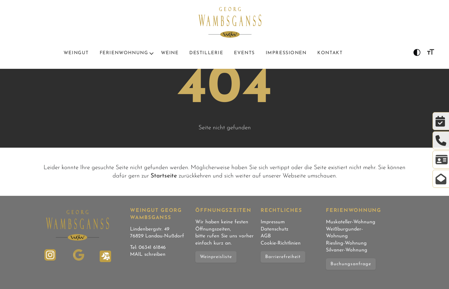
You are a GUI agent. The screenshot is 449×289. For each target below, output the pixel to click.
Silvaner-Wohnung (346, 250)
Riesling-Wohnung (346, 243)
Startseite (164, 176)
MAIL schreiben (148, 254)
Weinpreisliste (216, 257)
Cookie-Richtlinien (281, 243)
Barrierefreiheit (283, 257)
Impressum (273, 222)
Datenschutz (274, 229)
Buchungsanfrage (350, 264)
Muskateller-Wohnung (350, 222)
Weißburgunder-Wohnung (344, 233)
